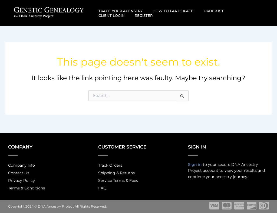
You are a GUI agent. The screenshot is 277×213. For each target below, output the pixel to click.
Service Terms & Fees (118, 179)
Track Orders (110, 163)
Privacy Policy (21, 179)
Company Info (21, 163)
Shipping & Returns (116, 171)
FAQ (102, 187)
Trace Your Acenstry (119, 11)
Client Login (236, 11)
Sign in (195, 162)
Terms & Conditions (26, 187)
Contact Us (18, 171)
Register (106, 15)
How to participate (168, 11)
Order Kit (206, 11)
